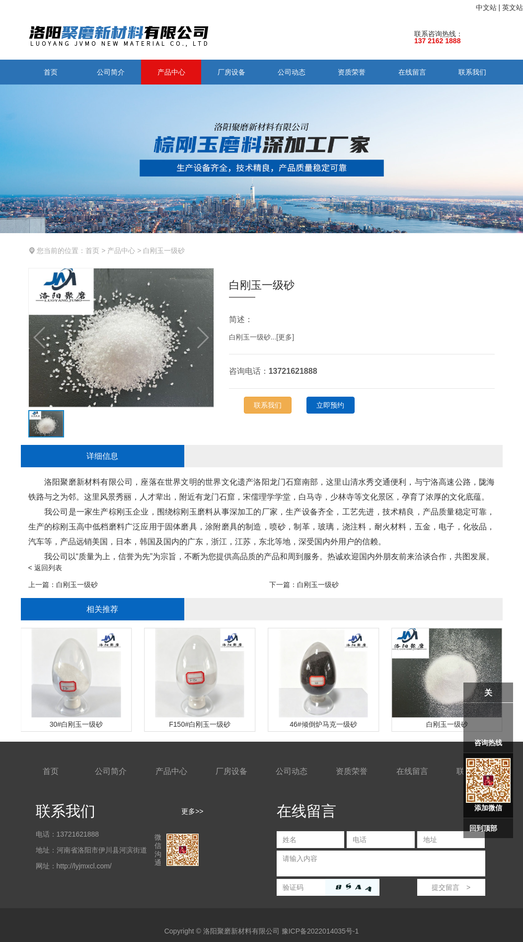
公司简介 (111, 72)
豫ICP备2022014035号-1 (320, 931)
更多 (285, 337)
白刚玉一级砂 (164, 251)
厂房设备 (231, 72)
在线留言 (412, 72)
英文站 (512, 7)
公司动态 (291, 72)
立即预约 (330, 405)
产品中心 (171, 72)
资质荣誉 (352, 72)
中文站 (486, 7)
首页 (51, 72)
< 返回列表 (45, 568)
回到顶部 (483, 828)
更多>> (192, 811)
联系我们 (472, 72)
